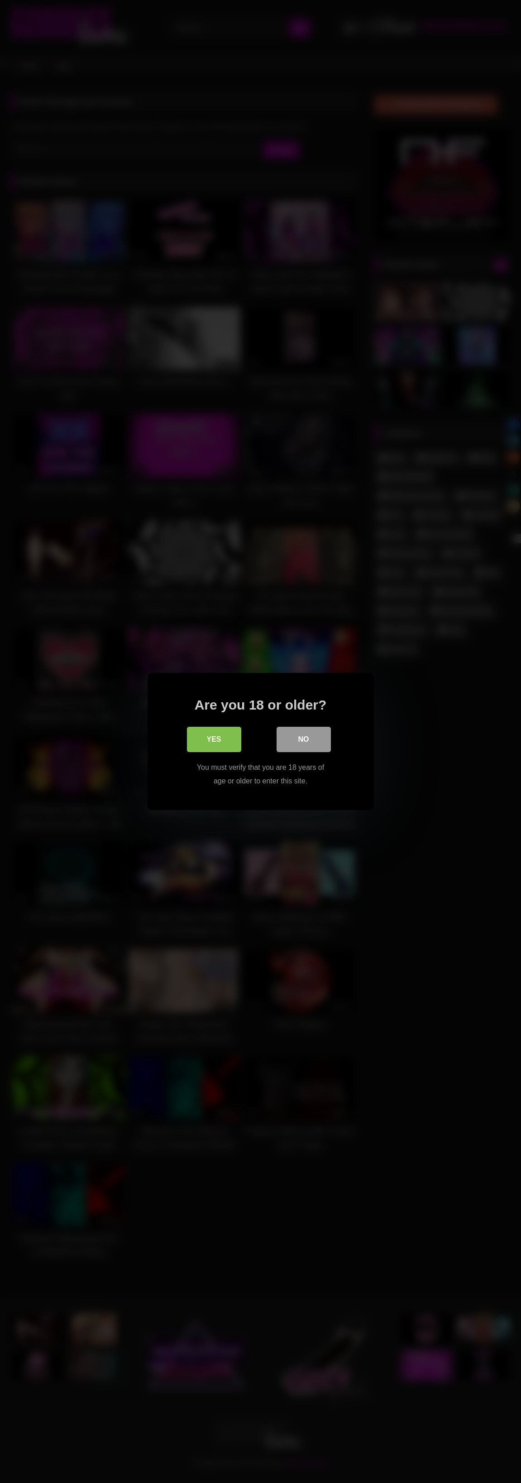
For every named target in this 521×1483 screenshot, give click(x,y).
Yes (213, 739)
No (303, 739)
